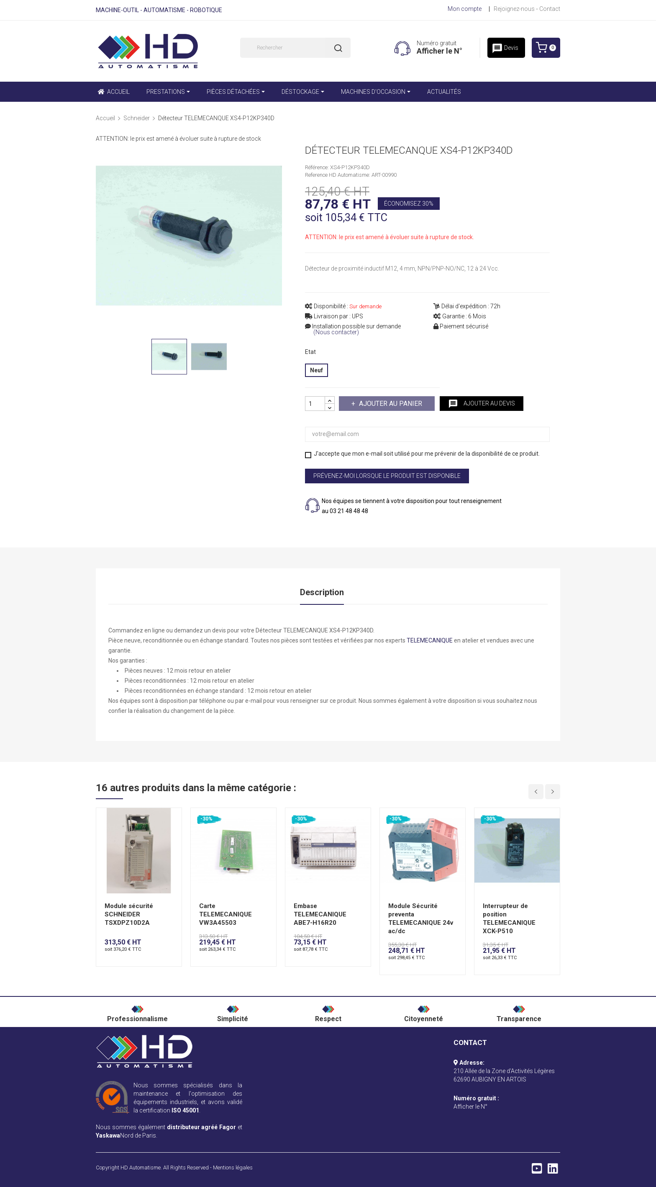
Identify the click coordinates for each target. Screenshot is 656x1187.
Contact (549, 8)
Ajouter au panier (389, 404)
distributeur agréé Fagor (201, 1127)
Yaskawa (108, 1135)
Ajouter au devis (481, 404)
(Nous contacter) (336, 332)
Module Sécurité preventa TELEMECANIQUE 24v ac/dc (420, 918)
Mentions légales (233, 1167)
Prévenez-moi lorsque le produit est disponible (387, 475)
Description (322, 592)
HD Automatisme (140, 1167)
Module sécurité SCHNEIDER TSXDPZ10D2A (129, 914)
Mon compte (465, 8)
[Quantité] (315, 403)
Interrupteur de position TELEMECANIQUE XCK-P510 (509, 918)
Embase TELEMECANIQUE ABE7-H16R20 (320, 914)
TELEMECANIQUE (430, 640)
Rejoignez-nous (514, 8)
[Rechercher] (295, 48)
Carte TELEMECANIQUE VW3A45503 (225, 914)
